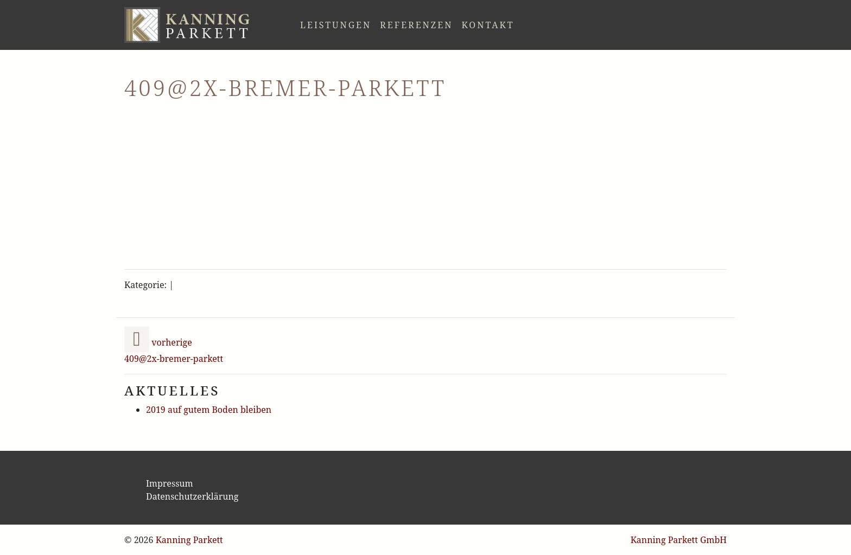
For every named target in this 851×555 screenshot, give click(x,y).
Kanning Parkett (189, 540)
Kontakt (487, 25)
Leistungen (335, 25)
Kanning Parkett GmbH (679, 540)
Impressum (169, 483)
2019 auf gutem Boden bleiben (208, 410)
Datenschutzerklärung (192, 496)
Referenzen (416, 25)
